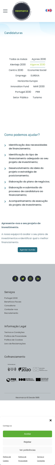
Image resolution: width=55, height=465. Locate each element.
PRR (37, 92)
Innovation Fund (20, 86)
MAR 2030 (39, 86)
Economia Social (37, 70)
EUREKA (35, 75)
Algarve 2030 (37, 64)
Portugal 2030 (23, 92)
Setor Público (20, 97)
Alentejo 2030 (18, 64)
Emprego (21, 75)
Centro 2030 (16, 70)
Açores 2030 (39, 59)
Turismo (37, 97)
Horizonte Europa (28, 81)
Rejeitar (27, 444)
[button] (50, 422)
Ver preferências (27, 452)
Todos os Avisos (18, 59)
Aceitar (27, 436)
